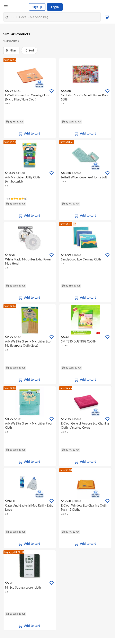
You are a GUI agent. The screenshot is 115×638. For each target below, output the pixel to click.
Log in (55, 7)
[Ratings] (16, 198)
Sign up (37, 7)
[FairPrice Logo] (18, 7)
